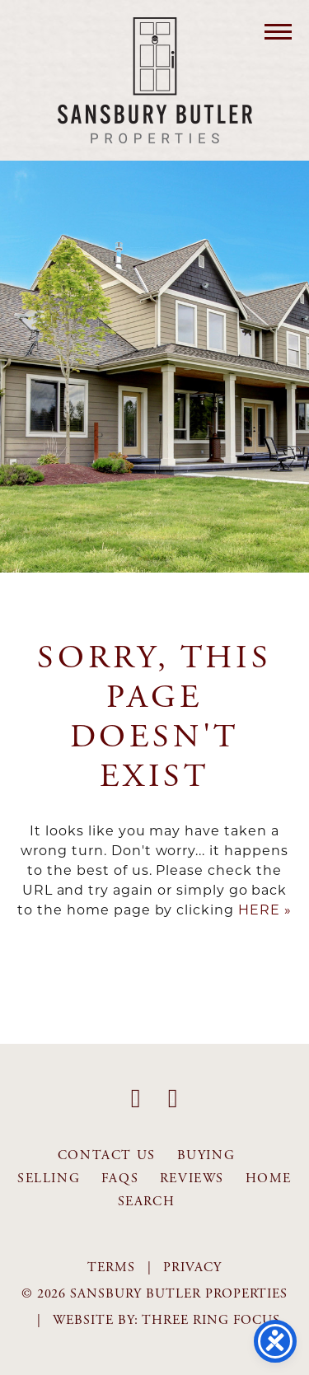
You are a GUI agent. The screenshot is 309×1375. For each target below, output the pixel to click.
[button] (278, 31)
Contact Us (107, 1155)
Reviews (192, 1178)
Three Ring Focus (211, 1320)
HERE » (265, 910)
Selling (48, 1178)
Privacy (192, 1267)
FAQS (119, 1178)
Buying (206, 1155)
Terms (111, 1267)
